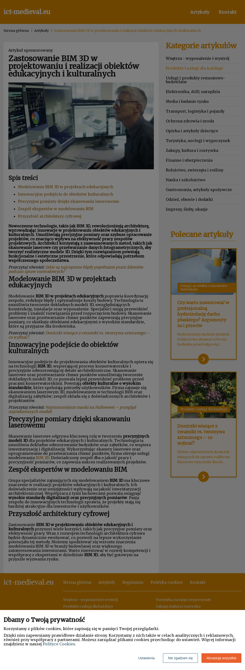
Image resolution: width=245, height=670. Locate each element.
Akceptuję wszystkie (221, 658)
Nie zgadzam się (180, 658)
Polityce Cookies (59, 644)
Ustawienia (146, 658)
